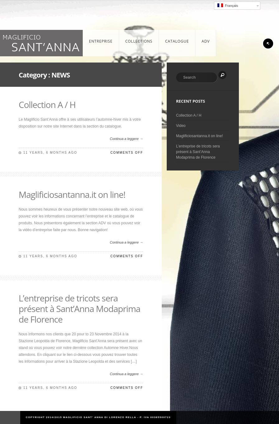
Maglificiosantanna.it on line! (72, 194)
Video (180, 125)
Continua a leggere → (126, 139)
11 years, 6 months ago (50, 152)
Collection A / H (47, 104)
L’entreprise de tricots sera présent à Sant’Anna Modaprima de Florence (79, 308)
